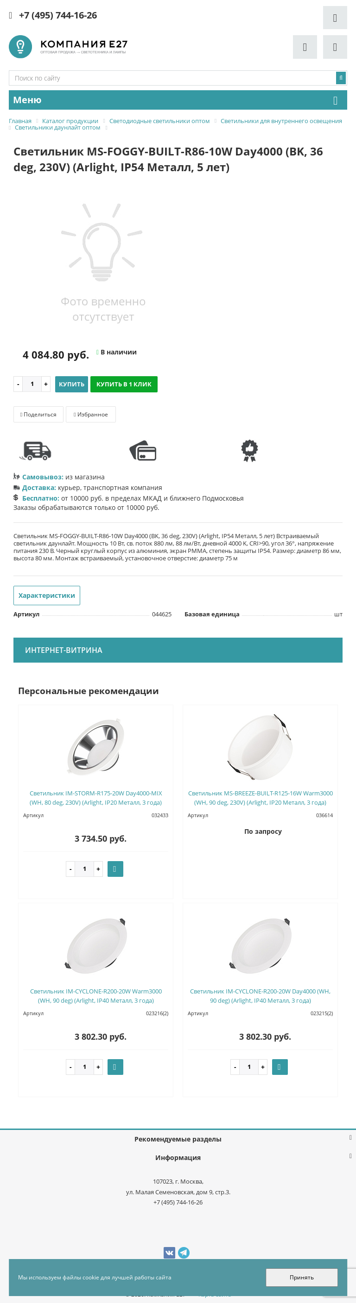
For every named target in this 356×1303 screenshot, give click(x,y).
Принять (302, 1277)
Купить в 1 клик (124, 384)
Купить (71, 384)
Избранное (91, 414)
